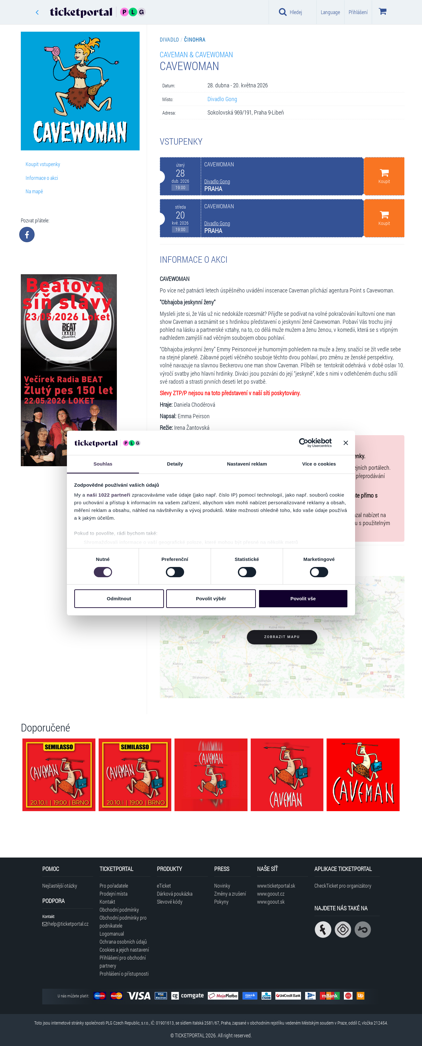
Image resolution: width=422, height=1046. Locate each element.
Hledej (290, 12)
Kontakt (107, 901)
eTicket (164, 885)
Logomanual (112, 933)
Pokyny (221, 901)
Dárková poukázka (174, 893)
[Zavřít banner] (346, 443)
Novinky (222, 885)
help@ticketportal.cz (65, 923)
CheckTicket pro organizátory (342, 885)
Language (330, 12)
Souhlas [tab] (102, 464)
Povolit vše (303, 598)
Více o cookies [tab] (319, 464)
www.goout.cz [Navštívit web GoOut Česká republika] (270, 893)
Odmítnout (119, 598)
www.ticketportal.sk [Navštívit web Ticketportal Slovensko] (276, 885)
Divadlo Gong (222, 99)
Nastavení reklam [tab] (247, 464)
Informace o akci (42, 177)
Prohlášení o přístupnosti (124, 973)
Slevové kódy (170, 901)
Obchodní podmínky (119, 909)
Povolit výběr (211, 598)
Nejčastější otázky (59, 885)
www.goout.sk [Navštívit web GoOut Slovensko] (271, 901)
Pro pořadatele (114, 885)
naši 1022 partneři (109, 495)
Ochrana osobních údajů (123, 941)
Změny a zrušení (230, 893)
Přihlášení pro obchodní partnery (123, 961)
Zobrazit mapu (282, 637)
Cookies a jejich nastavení (124, 949)
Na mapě (34, 191)
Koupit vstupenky (43, 164)
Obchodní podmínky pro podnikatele (123, 921)
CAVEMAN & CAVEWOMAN (196, 54)
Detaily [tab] (175, 464)
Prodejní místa (113, 893)
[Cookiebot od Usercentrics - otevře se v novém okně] (304, 443)
